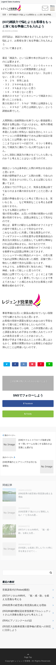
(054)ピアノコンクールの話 (17, 620)
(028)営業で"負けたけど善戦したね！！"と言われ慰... (33, 513)
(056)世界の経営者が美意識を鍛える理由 (35, 495)
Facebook (28, 403)
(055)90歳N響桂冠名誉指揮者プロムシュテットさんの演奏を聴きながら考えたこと (26, 613)
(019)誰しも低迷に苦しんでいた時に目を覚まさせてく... (35, 549)
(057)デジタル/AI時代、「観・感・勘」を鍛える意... (34, 531)
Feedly (28, 414)
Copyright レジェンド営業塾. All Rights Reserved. (28, 661)
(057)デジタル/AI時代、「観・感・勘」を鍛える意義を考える (25, 597)
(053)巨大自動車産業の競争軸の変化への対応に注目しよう (26, 628)
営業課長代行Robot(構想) (15, 589)
